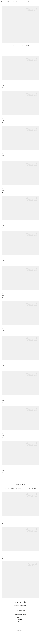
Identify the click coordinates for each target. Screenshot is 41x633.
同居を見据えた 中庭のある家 (7, 87)
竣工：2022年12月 (5, 297)
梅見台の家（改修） (7, 225)
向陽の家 (4, 85)
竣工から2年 (4, 523)
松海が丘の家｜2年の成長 (8, 521)
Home (2, 1)
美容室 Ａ (4, 435)
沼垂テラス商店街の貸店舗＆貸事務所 (9, 122)
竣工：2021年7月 (5, 437)
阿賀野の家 (5, 155)
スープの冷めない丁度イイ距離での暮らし (10, 402)
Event (24, 1)
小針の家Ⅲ (5, 260)
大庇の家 (4, 400)
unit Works (8, 1)
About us (30, 1)
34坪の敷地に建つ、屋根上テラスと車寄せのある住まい (12, 192)
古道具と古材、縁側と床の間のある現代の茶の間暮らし (12, 367)
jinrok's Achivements (17, 1)
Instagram (20, 619)
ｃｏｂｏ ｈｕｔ (6, 470)
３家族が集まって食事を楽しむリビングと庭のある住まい (13, 262)
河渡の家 (4, 330)
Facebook (20, 621)
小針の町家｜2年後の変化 (8, 556)
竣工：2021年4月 (5, 472)
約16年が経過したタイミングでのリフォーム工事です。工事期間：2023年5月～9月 (18, 227)
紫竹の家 (4, 190)
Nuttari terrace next (7, 120)
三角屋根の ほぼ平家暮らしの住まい (9, 157)
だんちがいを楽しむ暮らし (7, 332)
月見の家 (4, 365)
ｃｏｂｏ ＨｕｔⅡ (6, 295)
